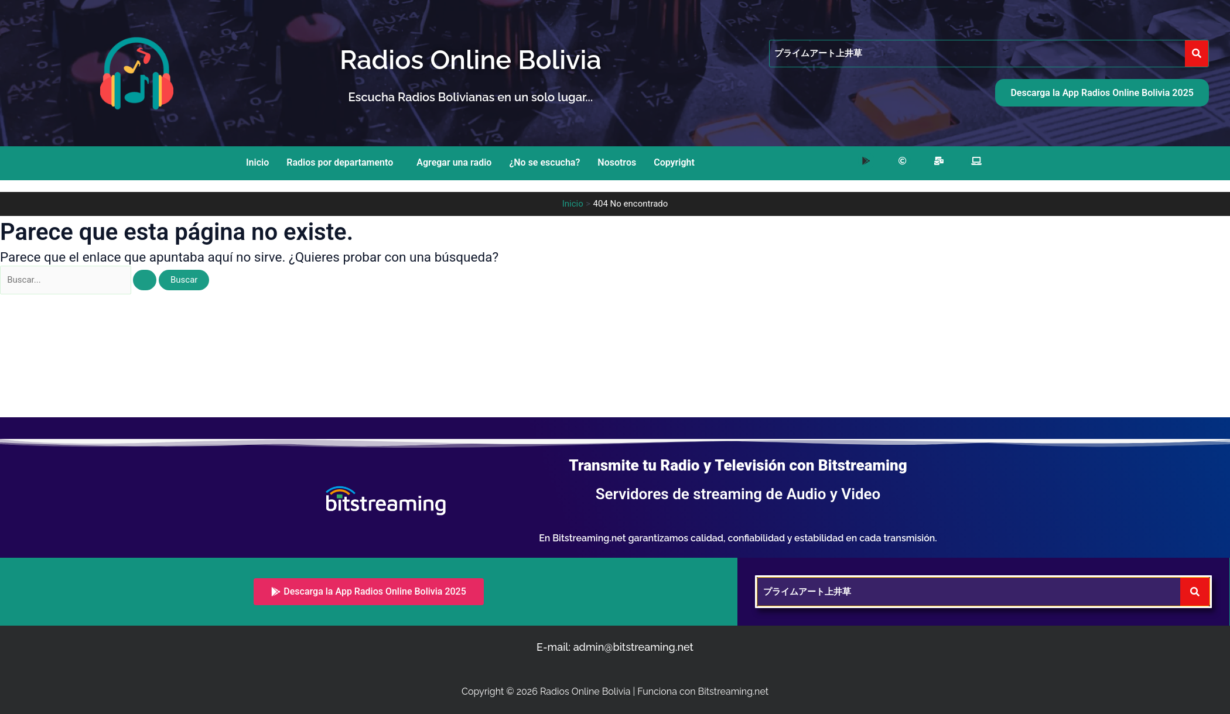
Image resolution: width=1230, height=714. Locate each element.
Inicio (257, 162)
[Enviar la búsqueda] (144, 280)
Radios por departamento (339, 162)
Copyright (674, 162)
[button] (343, 162)
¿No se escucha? (544, 162)
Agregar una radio (453, 162)
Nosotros (616, 162)
